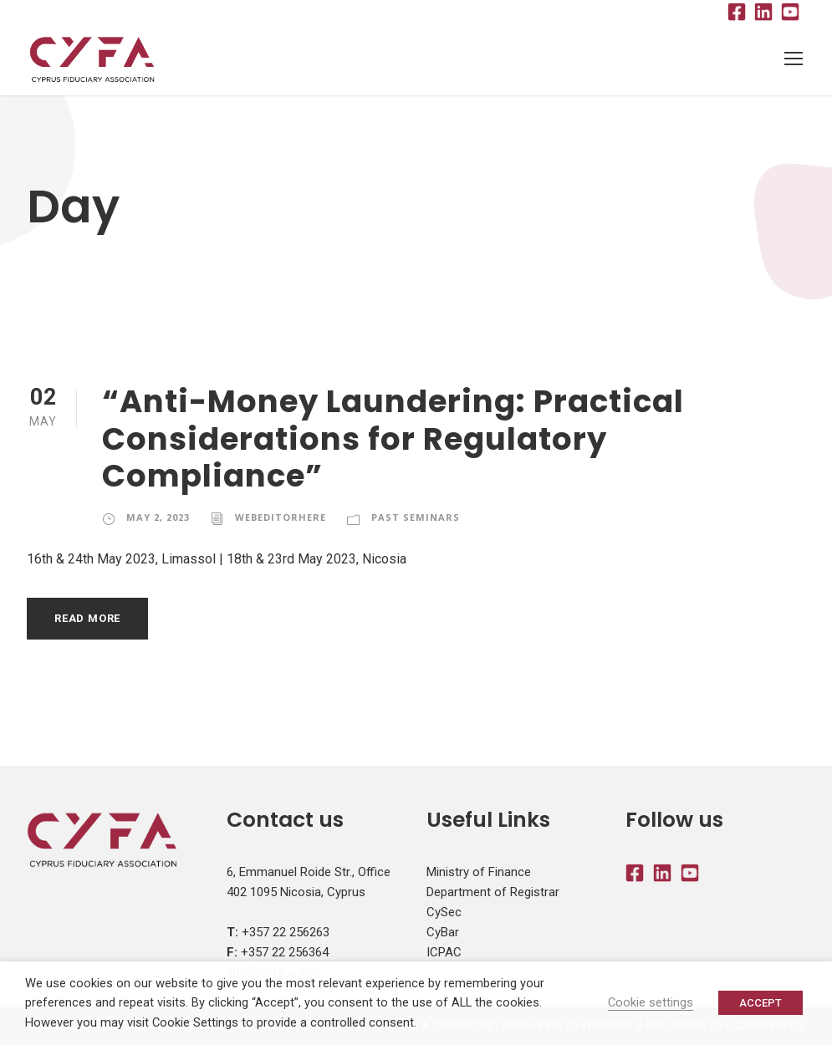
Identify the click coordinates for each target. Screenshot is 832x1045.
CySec (444, 912)
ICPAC (444, 952)
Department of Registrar (492, 892)
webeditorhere (280, 517)
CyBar (442, 932)
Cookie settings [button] (650, 1002)
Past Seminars (415, 517)
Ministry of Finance (478, 871)
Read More (87, 618)
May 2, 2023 (158, 517)
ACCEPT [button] (760, 1003)
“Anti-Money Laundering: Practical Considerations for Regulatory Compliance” (393, 438)
